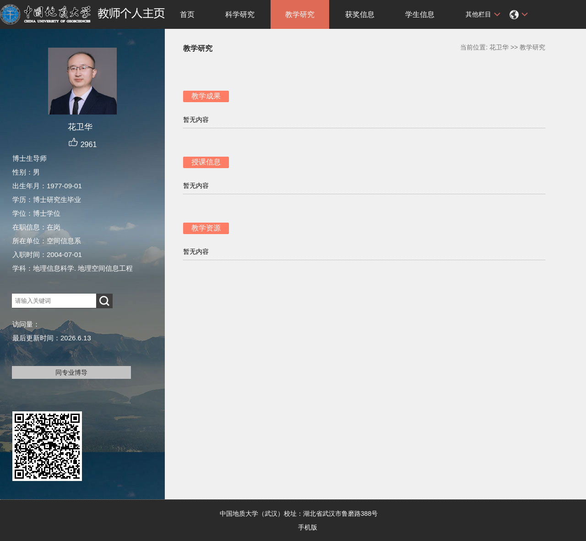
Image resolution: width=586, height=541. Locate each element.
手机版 (307, 527)
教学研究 (300, 14)
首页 (187, 14)
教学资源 (206, 228)
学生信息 (419, 14)
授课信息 (206, 162)
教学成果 (206, 96)
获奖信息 (359, 14)
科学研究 (240, 14)
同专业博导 (71, 372)
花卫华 (499, 47)
